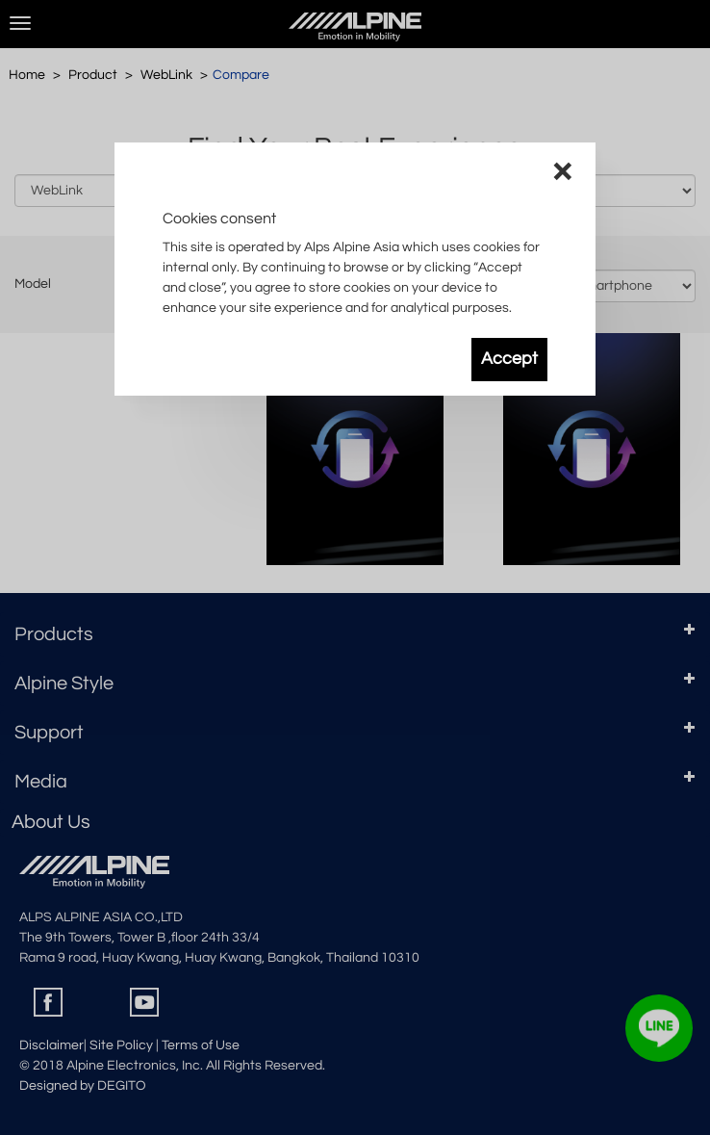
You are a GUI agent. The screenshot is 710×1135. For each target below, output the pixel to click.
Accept (509, 359)
